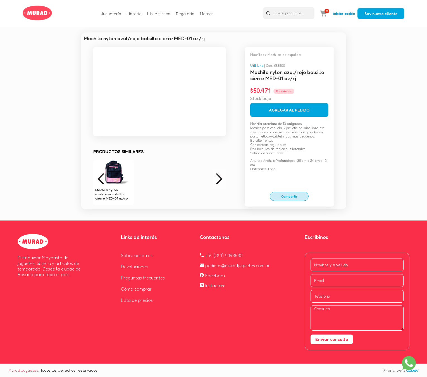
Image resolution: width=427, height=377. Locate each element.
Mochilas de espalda (284, 55)
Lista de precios (137, 300)
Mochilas (257, 55)
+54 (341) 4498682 (221, 255)
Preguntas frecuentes (143, 278)
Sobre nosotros (136, 255)
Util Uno (256, 65)
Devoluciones (134, 266)
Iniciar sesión (344, 13)
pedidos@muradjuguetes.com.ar (235, 265)
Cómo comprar (136, 289)
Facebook (213, 275)
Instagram (212, 285)
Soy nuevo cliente (380, 13)
